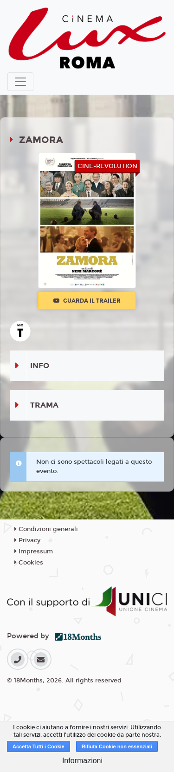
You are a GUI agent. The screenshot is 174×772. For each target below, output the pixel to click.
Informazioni (82, 761)
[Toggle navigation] (20, 81)
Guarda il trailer (87, 301)
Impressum (33, 551)
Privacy (27, 540)
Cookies (28, 562)
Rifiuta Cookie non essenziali (117, 746)
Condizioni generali (46, 529)
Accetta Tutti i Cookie (38, 746)
